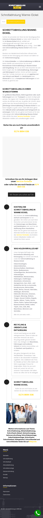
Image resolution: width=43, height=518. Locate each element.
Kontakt (5, 474)
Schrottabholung (8, 459)
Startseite (5, 455)
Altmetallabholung (8, 465)
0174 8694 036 (26, 394)
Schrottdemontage (8, 468)
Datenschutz (6, 495)
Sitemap (5, 478)
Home (3, 21)
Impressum (6, 491)
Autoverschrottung (8, 471)
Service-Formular (24, 181)
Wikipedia (33, 441)
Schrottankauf (7, 462)
